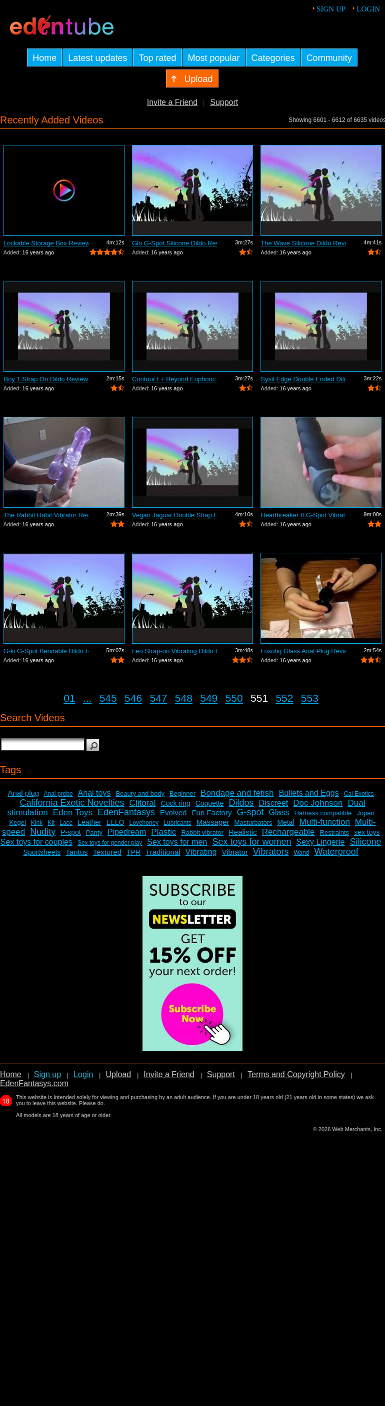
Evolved (173, 812)
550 (234, 698)
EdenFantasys (126, 812)
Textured (107, 852)
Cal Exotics (359, 793)
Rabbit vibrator (202, 832)
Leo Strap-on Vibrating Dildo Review (174, 651)
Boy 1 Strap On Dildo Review (46, 379)
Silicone (365, 842)
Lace (66, 822)
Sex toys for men (177, 842)
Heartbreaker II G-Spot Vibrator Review (303, 515)
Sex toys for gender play (110, 842)
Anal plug (24, 793)
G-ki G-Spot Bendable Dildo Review (46, 651)
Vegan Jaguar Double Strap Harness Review (174, 515)
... (87, 698)
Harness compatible (323, 813)
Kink (36, 822)
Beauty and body (140, 793)
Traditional (163, 852)
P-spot (70, 832)
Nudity (43, 832)
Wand (301, 852)
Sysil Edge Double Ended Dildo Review (303, 379)
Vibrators (271, 852)
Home (11, 1074)
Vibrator (235, 852)
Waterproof (336, 852)
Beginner (183, 793)
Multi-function (325, 822)
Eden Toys (72, 812)
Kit (51, 822)
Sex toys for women (251, 842)
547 (158, 698)
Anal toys (94, 793)
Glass (279, 812)
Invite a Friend (172, 102)
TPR (133, 852)
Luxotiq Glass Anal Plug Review (303, 651)
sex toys (367, 832)
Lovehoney (144, 822)
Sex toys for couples (36, 842)
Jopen (365, 813)
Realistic (242, 832)
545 (108, 698)
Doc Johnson (317, 803)
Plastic (163, 832)
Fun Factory (212, 812)
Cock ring (175, 803)
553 (309, 698)
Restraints (335, 832)
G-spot (250, 812)
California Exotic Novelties (72, 803)
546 (133, 698)
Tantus (77, 852)
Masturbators (253, 822)
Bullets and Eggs (309, 793)
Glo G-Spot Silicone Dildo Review (174, 243)
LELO (115, 822)
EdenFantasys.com (34, 1083)
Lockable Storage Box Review (46, 243)
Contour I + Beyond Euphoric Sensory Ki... (174, 379)
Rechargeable (288, 832)
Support (224, 102)
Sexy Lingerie (320, 842)
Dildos (241, 803)
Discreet (273, 803)
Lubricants (177, 822)
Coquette (210, 803)
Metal (285, 822)
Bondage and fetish (237, 793)
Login (368, 9)
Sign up (331, 9)
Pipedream (127, 832)
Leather (89, 822)
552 (284, 698)
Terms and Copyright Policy (296, 1074)
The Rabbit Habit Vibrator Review (46, 515)
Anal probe (58, 793)
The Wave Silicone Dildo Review (303, 243)
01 (69, 698)
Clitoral (143, 803)
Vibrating (201, 852)
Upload (118, 1074)
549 (209, 698)
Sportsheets (42, 852)
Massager (213, 822)
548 (183, 698)
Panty (94, 832)
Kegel (18, 822)
